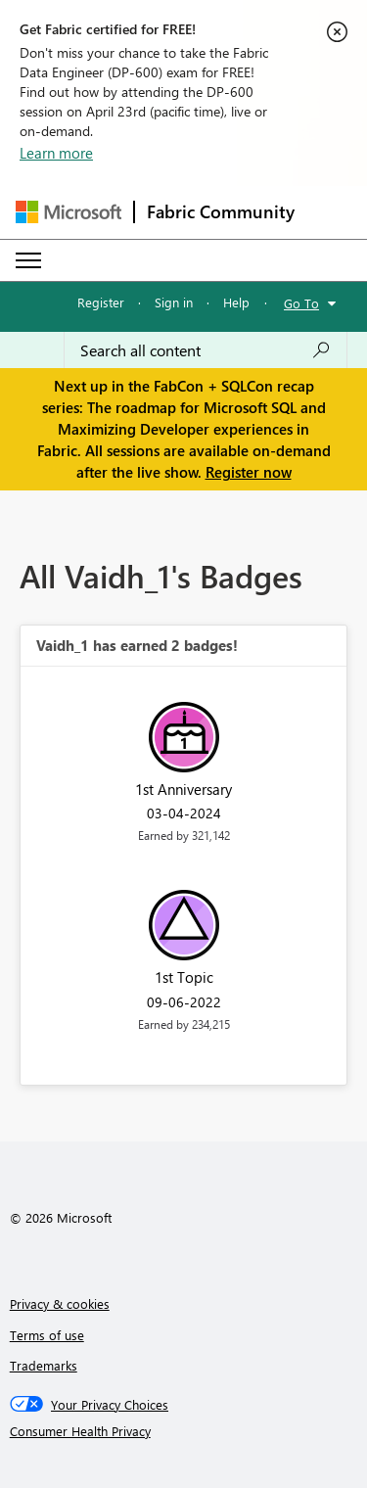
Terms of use (47, 1334)
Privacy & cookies (60, 1303)
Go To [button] (301, 303)
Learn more (56, 153)
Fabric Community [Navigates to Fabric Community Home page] (221, 211)
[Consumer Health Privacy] (184, 1431)
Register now (249, 472)
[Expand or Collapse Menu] (28, 260)
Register (100, 302)
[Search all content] (205, 350)
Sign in (174, 302)
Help (236, 302)
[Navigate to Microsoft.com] (68, 212)
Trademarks (43, 1365)
